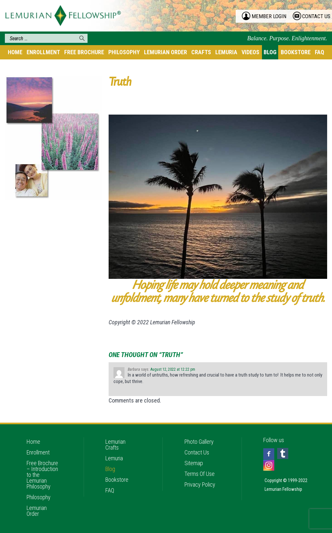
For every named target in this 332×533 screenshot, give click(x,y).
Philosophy (124, 52)
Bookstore (296, 52)
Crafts (201, 52)
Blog (270, 52)
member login (269, 16)
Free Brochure (84, 52)
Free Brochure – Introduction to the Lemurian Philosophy (42, 475)
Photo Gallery (199, 441)
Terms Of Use (199, 473)
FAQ (319, 52)
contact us (316, 16)
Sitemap (193, 463)
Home (15, 52)
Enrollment (43, 52)
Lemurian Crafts (115, 444)
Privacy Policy (199, 484)
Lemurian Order (165, 52)
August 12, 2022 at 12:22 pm (172, 369)
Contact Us (196, 452)
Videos (250, 52)
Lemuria (226, 52)
